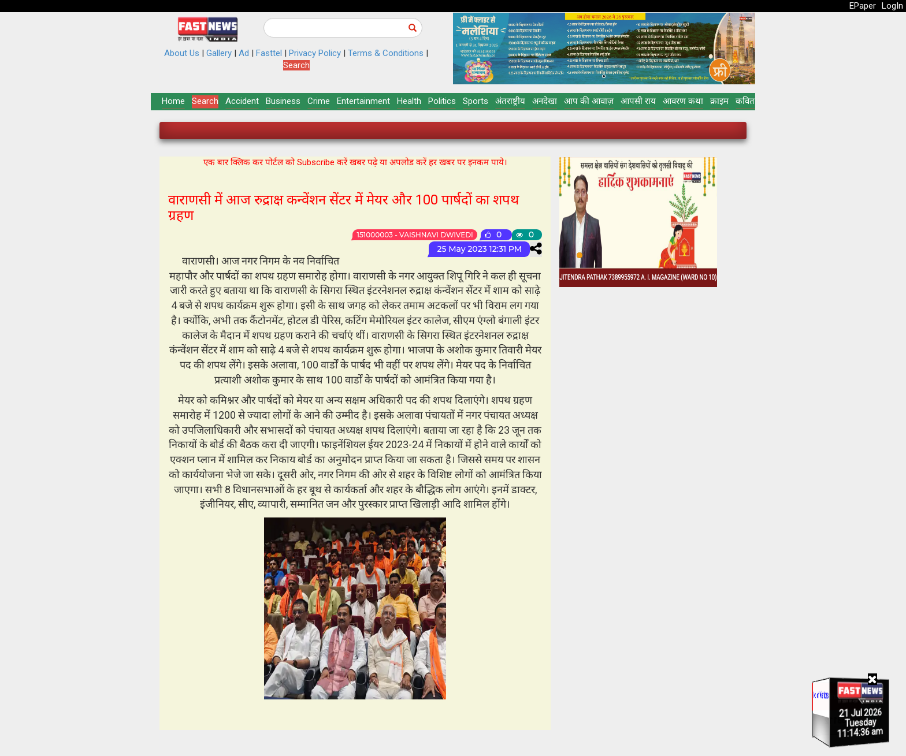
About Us (181, 53)
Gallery (219, 53)
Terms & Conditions (386, 53)
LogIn (892, 6)
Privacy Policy (315, 53)
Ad (244, 53)
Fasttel (269, 53)
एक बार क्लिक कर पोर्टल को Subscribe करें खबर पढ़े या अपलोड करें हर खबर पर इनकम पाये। (355, 162)
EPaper (862, 6)
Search (296, 65)
